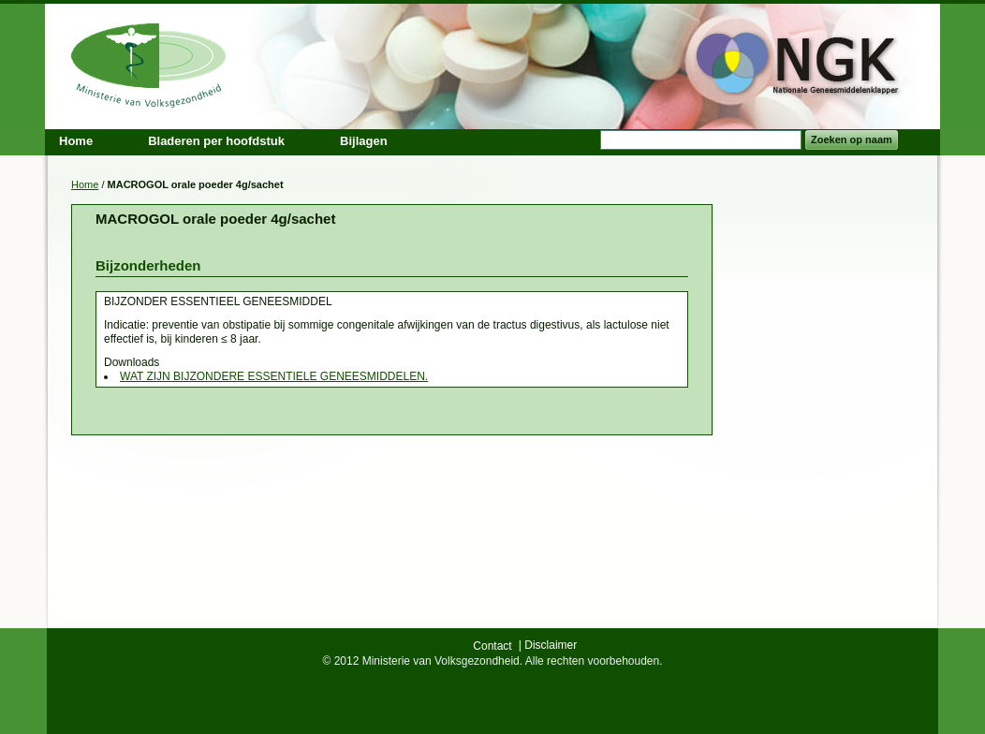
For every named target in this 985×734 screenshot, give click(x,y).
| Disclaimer (548, 645)
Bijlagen (364, 141)
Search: (589, 140)
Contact (492, 646)
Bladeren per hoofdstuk (216, 141)
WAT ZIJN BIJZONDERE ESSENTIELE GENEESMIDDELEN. (274, 376)
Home (84, 184)
